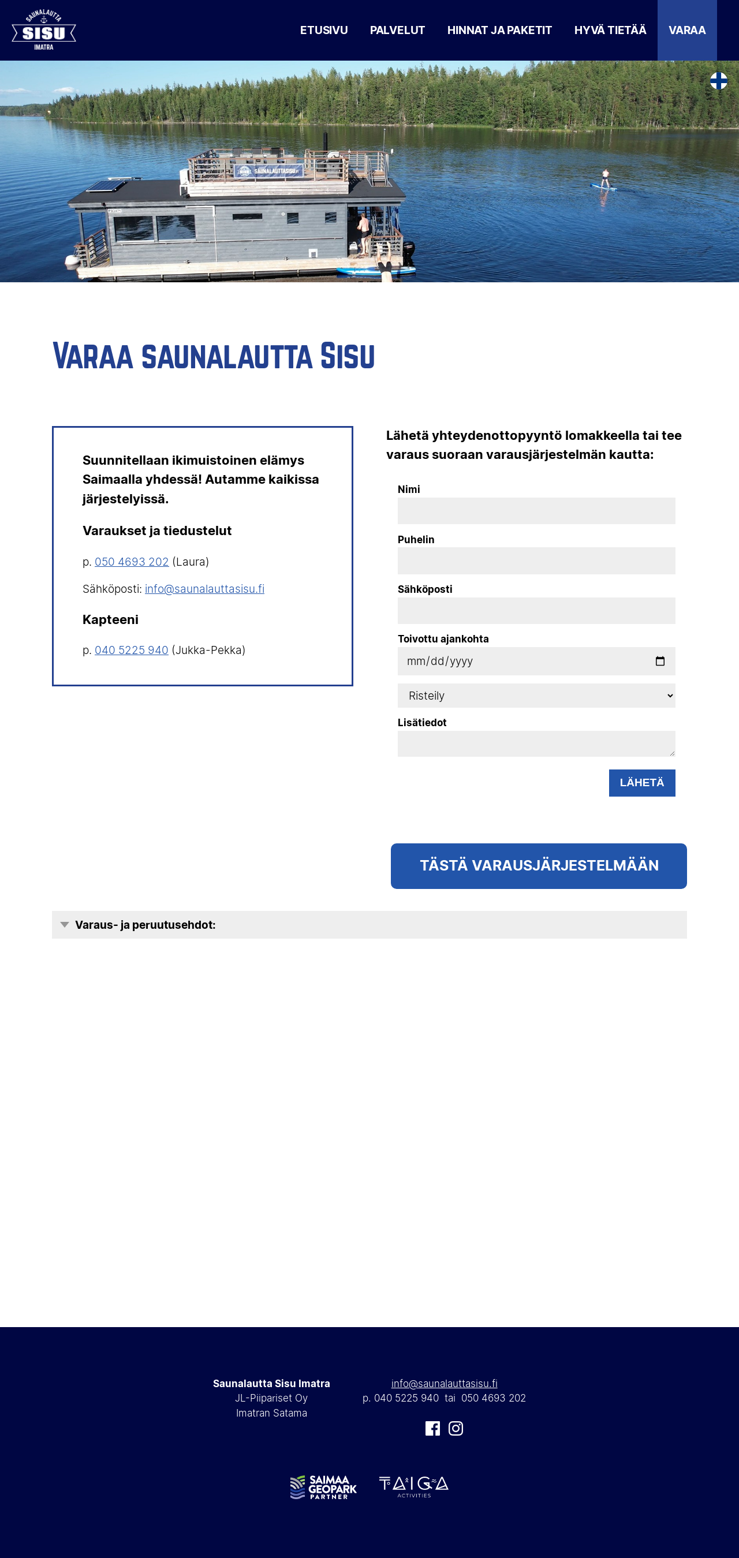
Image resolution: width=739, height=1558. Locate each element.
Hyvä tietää (610, 30)
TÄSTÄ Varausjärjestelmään (539, 865)
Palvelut (398, 30)
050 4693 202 (132, 561)
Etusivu (324, 30)
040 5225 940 (132, 650)
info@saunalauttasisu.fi (204, 588)
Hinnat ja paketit (500, 30)
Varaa (687, 30)
